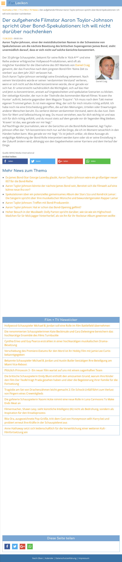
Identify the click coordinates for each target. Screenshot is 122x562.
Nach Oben (37, 558)
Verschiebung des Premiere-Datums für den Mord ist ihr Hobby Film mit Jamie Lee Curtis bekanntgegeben (57, 352)
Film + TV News (31, 9)
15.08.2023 (7, 38)
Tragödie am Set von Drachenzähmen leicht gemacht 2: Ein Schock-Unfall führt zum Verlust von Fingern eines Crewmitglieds (59, 391)
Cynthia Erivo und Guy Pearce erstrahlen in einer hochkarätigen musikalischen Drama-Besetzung (56, 343)
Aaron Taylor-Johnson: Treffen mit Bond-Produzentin (37, 202)
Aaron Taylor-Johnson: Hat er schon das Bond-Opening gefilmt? (43, 207)
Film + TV (17, 9)
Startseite (6, 9)
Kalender (49, 558)
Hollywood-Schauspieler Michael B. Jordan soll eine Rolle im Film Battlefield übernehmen (57, 325)
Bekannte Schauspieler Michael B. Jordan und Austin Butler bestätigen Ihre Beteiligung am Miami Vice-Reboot (58, 362)
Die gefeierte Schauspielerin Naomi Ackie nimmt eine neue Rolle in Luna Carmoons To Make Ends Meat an (59, 401)
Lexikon (18, 3)
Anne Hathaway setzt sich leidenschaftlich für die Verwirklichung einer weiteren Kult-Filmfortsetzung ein (54, 430)
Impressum (83, 558)
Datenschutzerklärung (65, 558)
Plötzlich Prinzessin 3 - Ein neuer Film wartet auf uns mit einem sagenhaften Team (53, 370)
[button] (15, 161)
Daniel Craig (82, 65)
